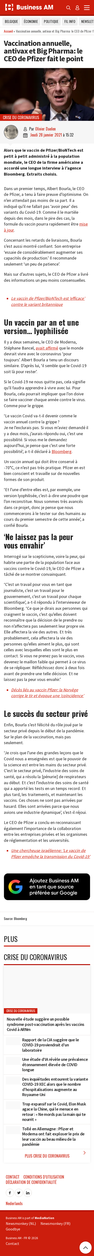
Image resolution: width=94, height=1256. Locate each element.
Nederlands (14, 1203)
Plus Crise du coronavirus (56, 1154)
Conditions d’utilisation (43, 1177)
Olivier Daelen (45, 129)
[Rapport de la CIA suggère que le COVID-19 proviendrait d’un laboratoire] (13, 1041)
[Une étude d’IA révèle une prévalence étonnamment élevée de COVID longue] (13, 1061)
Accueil (8, 31)
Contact (13, 1177)
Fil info (69, 21)
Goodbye (13, 1229)
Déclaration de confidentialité (31, 1182)
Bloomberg (62, 451)
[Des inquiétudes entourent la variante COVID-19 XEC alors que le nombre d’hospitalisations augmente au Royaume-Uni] (13, 1081)
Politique (51, 21)
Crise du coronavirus (21, 117)
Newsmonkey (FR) (55, 1223)
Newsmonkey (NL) (21, 1223)
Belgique (11, 21)
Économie (31, 21)
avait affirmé (47, 348)
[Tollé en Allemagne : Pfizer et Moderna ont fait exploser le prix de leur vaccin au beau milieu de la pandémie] (13, 1130)
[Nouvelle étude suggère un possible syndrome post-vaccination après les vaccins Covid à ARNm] (47, 989)
